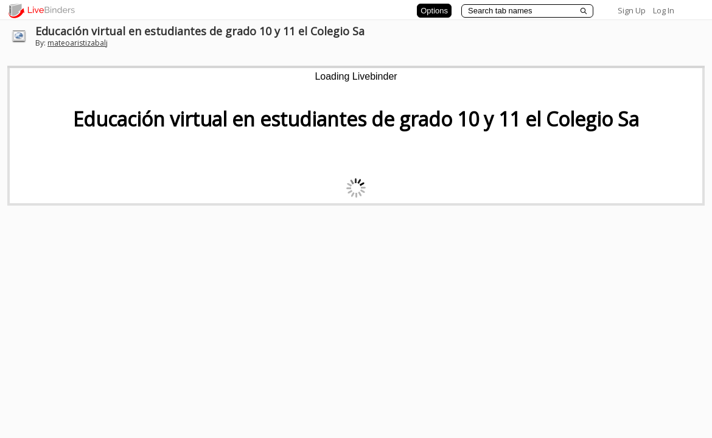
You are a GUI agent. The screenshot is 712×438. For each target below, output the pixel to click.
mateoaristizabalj (77, 43)
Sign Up (632, 10)
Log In (663, 10)
